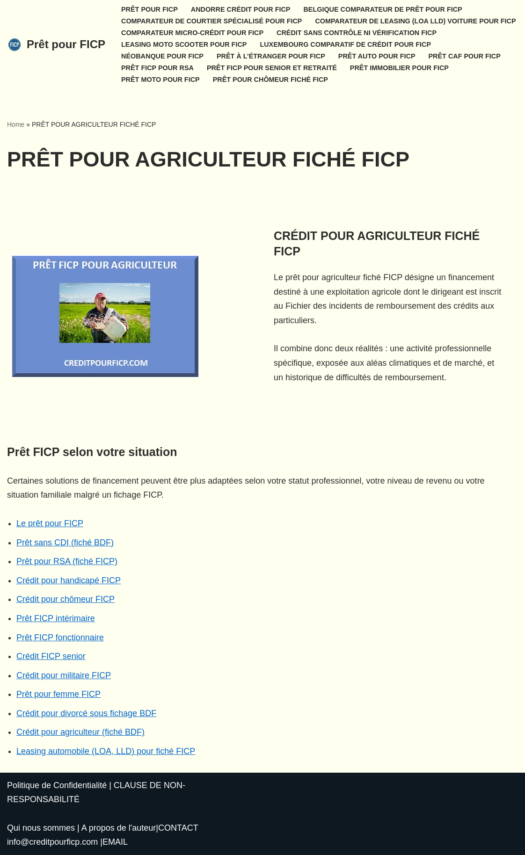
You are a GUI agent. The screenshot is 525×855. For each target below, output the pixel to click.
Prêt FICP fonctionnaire (60, 637)
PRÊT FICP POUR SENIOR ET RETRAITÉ (272, 68)
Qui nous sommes (41, 828)
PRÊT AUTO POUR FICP (377, 56)
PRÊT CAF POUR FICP (465, 56)
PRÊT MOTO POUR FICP (160, 79)
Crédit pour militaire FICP (63, 675)
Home (15, 124)
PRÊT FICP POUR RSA (157, 68)
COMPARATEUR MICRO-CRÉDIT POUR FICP (192, 32)
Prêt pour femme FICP (58, 694)
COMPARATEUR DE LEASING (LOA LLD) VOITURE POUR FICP (415, 21)
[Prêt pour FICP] (56, 44)
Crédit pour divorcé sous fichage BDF (86, 713)
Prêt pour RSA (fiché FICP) (66, 561)
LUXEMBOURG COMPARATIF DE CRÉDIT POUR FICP (345, 44)
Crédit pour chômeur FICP (65, 599)
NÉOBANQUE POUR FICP (162, 56)
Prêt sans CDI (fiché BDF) (65, 542)
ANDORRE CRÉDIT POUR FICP (241, 9)
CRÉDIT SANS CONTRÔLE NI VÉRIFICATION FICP (357, 32)
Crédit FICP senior (51, 656)
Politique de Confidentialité (57, 785)
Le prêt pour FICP (49, 523)
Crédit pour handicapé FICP (68, 580)
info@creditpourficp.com (52, 842)
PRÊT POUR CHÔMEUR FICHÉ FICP (270, 79)
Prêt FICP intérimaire (55, 618)
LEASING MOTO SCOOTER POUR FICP (184, 44)
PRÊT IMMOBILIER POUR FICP (399, 68)
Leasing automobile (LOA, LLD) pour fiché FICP (105, 751)
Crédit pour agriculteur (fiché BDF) (80, 732)
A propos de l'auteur (118, 828)
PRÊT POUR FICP (149, 9)
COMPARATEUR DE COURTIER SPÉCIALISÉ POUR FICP (211, 21)
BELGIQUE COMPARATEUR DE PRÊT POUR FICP (382, 9)
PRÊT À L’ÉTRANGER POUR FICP (271, 56)
